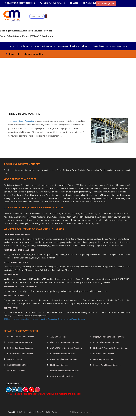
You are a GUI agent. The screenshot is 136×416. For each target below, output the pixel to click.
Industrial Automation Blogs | (51, 319)
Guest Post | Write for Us (47, 412)
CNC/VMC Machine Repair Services (66, 348)
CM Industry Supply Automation (21, 121)
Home (11, 46)
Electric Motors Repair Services (64, 370)
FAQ (20, 412)
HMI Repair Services (59, 365)
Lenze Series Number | (30, 319)
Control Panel (99, 46)
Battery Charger (14, 359)
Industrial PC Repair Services (106, 342)
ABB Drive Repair (58, 337)
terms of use (29, 412)
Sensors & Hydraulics (67, 46)
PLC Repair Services (16, 370)
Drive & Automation (43, 46)
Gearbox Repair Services (61, 376)
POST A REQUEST (106, 4)
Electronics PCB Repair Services (64, 342)
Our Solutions (23, 46)
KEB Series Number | (12, 319)
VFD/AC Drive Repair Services (20, 337)
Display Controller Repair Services (108, 337)
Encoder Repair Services (18, 365)
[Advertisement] (68, 77)
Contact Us (12, 412)
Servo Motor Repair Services (20, 354)
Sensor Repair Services (103, 354)
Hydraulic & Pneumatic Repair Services (110, 348)
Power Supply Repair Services (63, 359)
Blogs (75, 3)
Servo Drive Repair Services (20, 342)
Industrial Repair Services (74, 319)
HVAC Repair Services (103, 359)
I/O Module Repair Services (62, 354)
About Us (86, 46)
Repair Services (117, 46)
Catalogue (91, 3)
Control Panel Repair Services (106, 365)
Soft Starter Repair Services (20, 348)
